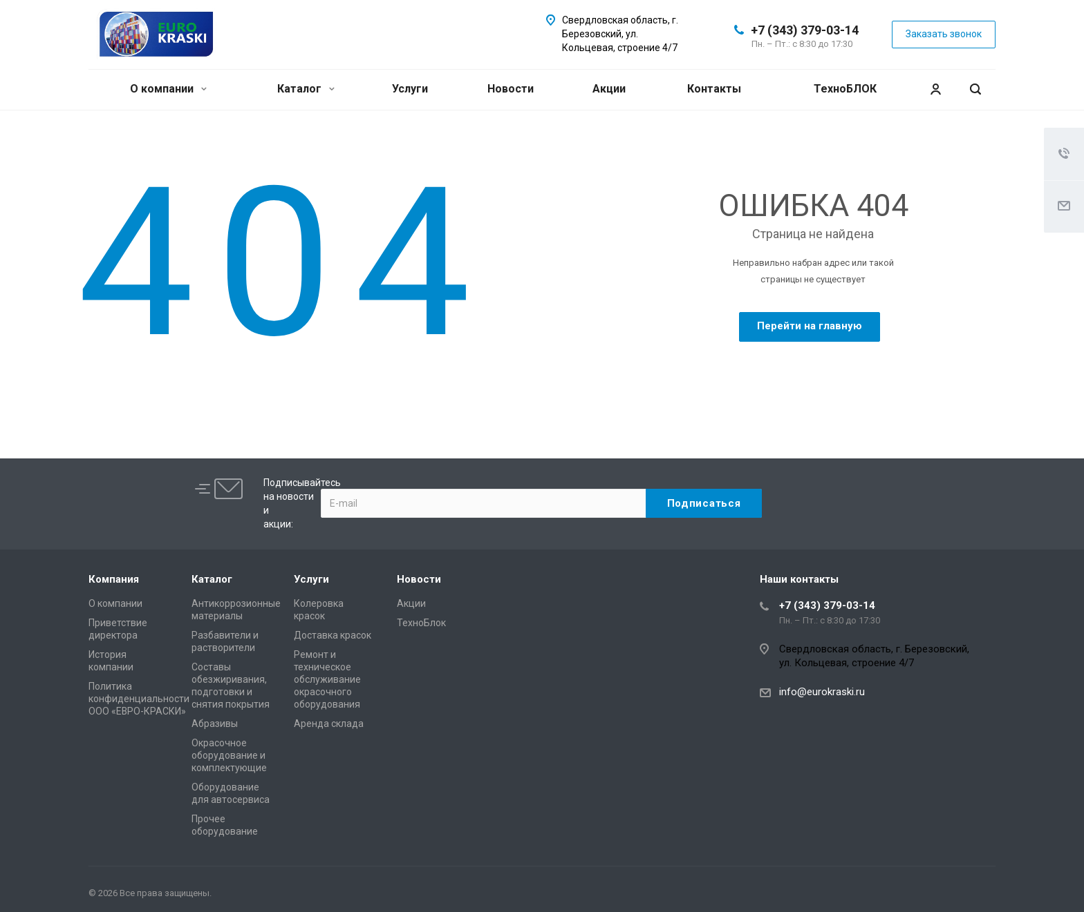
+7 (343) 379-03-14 (805, 30)
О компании (168, 88)
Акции (609, 88)
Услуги (410, 88)
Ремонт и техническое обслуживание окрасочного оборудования (327, 679)
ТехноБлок (421, 622)
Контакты (714, 88)
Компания (113, 579)
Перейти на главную (809, 326)
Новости (510, 88)
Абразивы (214, 723)
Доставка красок (332, 635)
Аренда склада (329, 723)
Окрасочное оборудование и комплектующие (229, 755)
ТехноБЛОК (845, 88)
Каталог (306, 88)
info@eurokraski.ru (822, 692)
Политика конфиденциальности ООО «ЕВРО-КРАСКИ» (138, 699)
